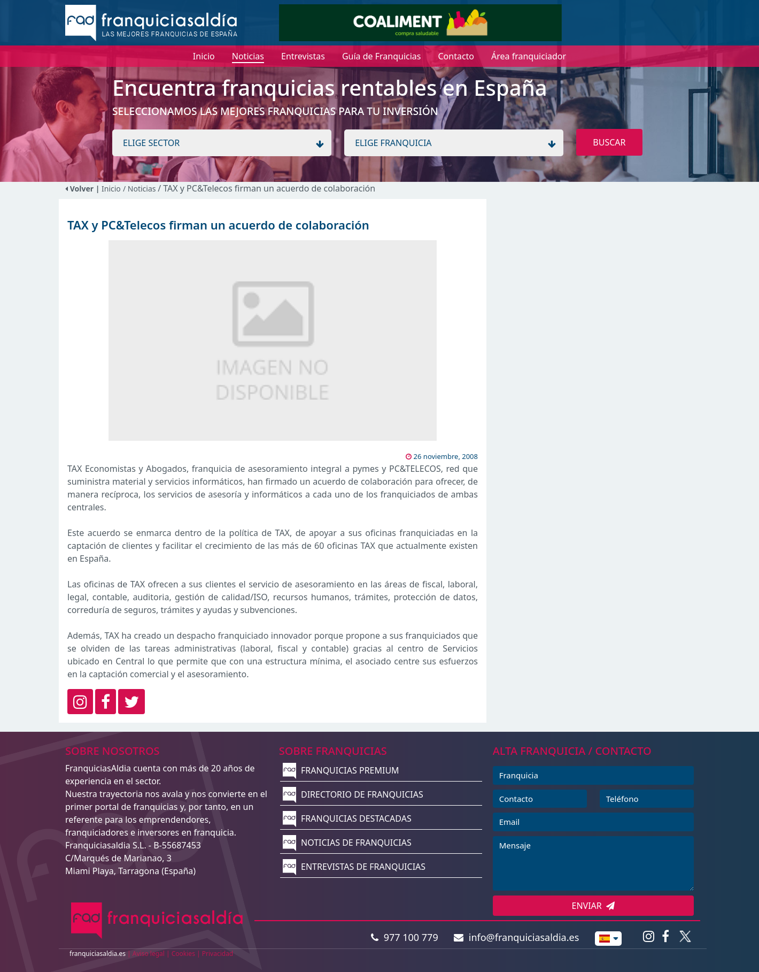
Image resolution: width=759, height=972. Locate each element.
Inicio (111, 188)
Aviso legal (149, 953)
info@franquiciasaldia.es (516, 937)
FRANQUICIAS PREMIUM (341, 770)
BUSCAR (609, 142)
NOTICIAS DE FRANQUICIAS (347, 842)
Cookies (183, 953)
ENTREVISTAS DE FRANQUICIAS (354, 866)
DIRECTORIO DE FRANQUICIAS (353, 794)
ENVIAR (593, 906)
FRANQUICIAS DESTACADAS (347, 818)
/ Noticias (140, 188)
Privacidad (218, 953)
